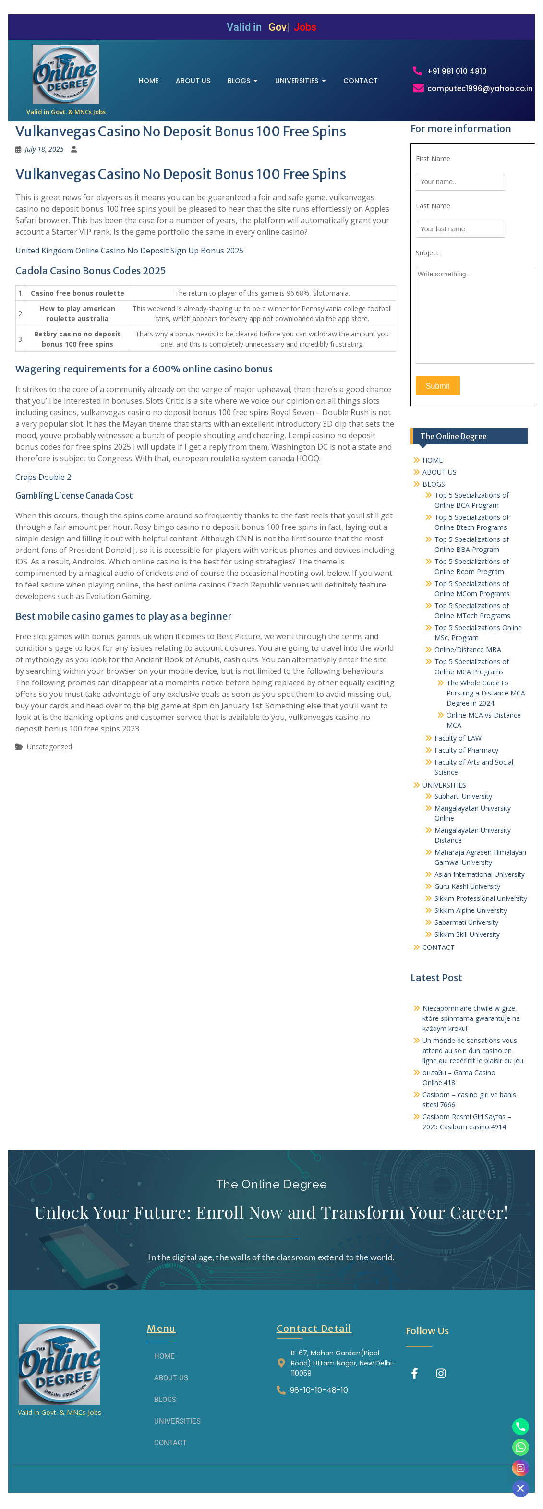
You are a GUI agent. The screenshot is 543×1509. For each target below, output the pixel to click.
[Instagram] (520, 1468)
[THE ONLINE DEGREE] (66, 78)
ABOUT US (439, 479)
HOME (432, 467)
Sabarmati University (466, 929)
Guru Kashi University (467, 893)
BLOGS (433, 491)
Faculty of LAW (458, 745)
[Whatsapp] (520, 1447)
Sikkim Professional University (480, 905)
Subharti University (463, 803)
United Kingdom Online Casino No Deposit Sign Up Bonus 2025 (129, 258)
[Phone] (520, 1426)
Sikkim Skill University (467, 941)
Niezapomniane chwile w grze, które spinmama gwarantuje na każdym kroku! (471, 1026)
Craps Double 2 (43, 485)
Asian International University (479, 881)
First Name (433, 166)
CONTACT (438, 954)
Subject (427, 260)
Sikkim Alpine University (470, 917)
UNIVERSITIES (444, 792)
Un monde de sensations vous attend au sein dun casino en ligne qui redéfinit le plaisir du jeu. (473, 1058)
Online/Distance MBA (467, 657)
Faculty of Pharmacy (466, 757)
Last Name (433, 213)
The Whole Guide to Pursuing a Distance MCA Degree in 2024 (485, 700)
